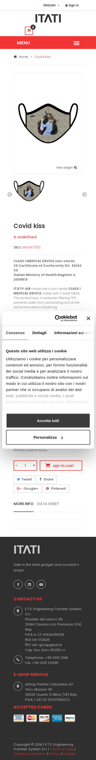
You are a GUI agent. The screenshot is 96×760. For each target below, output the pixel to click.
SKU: (17, 247)
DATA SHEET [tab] (48, 503)
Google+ (27, 488)
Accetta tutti (48, 420)
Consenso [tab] (15, 332)
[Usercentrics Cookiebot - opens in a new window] (57, 318)
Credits (69, 753)
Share (46, 479)
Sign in (72, 5)
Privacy (55, 753)
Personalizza (48, 437)
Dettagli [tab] (39, 332)
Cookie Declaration (30, 753)
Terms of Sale (61, 749)
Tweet (24, 479)
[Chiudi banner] (88, 318)
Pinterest (56, 488)
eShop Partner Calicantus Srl (49, 684)
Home (21, 57)
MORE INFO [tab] (24, 503)
